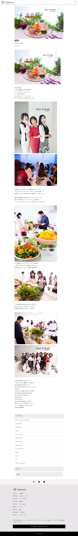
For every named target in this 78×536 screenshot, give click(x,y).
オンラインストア (20, 514)
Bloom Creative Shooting (22, 420)
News (16, 455)
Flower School (19, 448)
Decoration (18, 423)
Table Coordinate (20, 463)
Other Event (18, 445)
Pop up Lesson (19, 434)
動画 (17, 509)
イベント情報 (19, 504)
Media (17, 452)
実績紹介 (18, 501)
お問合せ (19, 512)
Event (17, 430)
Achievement (18, 427)
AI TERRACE (7, 2)
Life (16, 459)
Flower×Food (19, 438)
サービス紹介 (19, 498)
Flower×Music (19, 441)
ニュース (18, 506)
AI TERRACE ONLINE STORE (39, 526)
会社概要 (18, 493)
